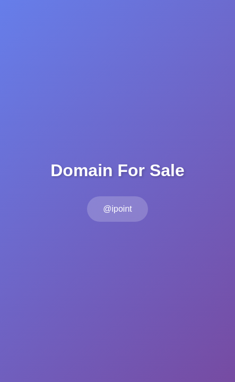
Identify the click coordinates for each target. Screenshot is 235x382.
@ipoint (117, 208)
